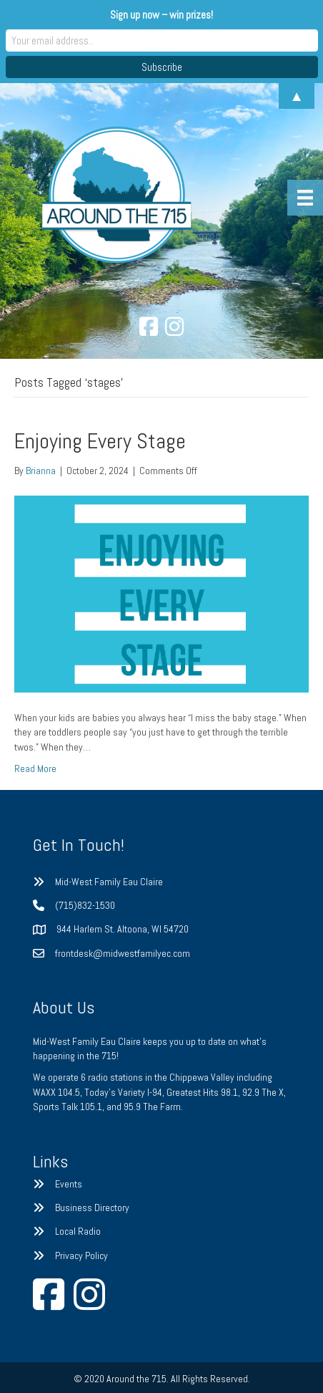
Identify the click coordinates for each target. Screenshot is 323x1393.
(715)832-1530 (85, 905)
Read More (35, 768)
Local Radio (78, 1231)
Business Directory (92, 1207)
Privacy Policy (81, 1255)
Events (68, 1183)
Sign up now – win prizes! (161, 14)
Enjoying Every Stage (100, 441)
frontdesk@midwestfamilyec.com (122, 953)
